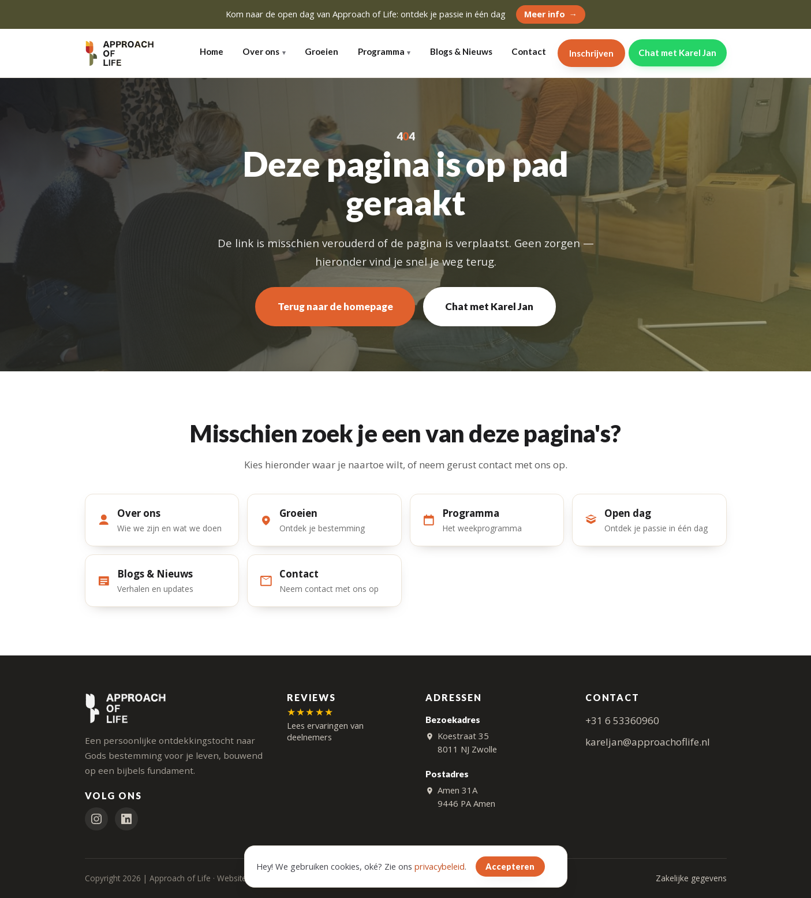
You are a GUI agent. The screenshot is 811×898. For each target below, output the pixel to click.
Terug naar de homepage (335, 306)
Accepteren (510, 866)
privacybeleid (439, 866)
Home (211, 51)
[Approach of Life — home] (120, 53)
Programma (381, 51)
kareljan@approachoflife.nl (647, 742)
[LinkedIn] (126, 819)
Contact (528, 51)
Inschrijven (591, 53)
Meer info (544, 14)
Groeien (321, 51)
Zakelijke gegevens (691, 878)
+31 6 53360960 (622, 720)
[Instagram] (96, 819)
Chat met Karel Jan (677, 52)
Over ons (260, 51)
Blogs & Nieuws (461, 51)
